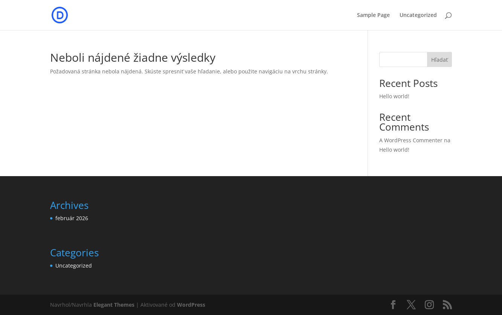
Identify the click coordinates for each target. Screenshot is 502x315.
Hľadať (439, 59)
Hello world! (394, 96)
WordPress (191, 304)
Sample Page (373, 15)
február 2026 (71, 218)
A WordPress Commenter (410, 140)
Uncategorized (418, 15)
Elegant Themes (113, 304)
